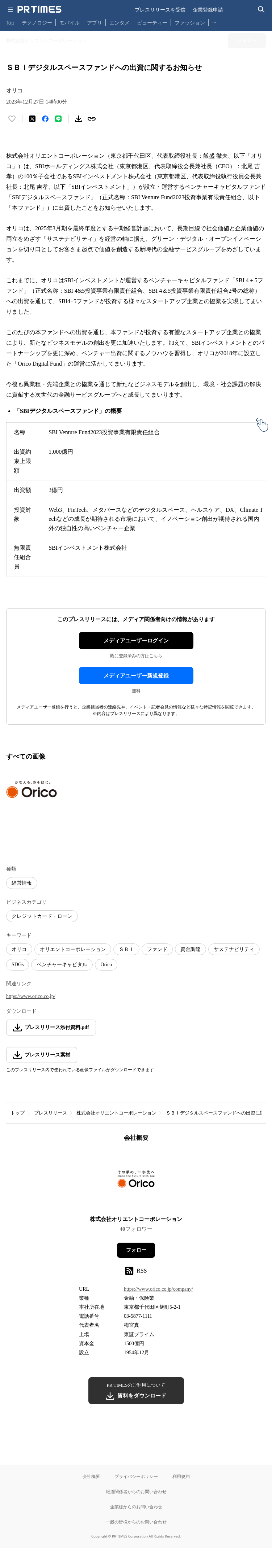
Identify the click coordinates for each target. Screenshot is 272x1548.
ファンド (157, 949)
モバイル (69, 22)
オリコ (19, 949)
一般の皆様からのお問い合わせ (136, 1522)
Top (10, 22)
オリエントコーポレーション (73, 949)
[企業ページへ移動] (136, 1181)
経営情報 (22, 883)
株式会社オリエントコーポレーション (116, 1113)
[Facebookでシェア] (45, 119)
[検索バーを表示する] (261, 9)
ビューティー (152, 22)
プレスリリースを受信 (160, 9)
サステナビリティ (234, 949)
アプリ (94, 22)
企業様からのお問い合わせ (136, 1507)
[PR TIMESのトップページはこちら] (39, 9)
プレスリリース (50, 1113)
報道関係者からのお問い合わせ (136, 1491)
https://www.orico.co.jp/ (30, 996)
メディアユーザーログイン (136, 641)
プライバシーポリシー (136, 1476)
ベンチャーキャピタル (62, 964)
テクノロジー (37, 22)
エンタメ (119, 22)
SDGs (18, 964)
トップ (18, 1113)
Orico (106, 964)
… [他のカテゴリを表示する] (214, 21)
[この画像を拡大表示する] (31, 789)
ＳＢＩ (126, 949)
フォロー (136, 1250)
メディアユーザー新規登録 (136, 676)
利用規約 (181, 1476)
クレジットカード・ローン (42, 916)
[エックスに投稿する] (32, 119)
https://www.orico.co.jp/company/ (158, 1289)
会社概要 (91, 1476)
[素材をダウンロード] (78, 119)
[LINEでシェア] (58, 119)
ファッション (190, 22)
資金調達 (190, 949)
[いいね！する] (12, 119)
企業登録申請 (208, 9)
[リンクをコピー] (91, 119)
